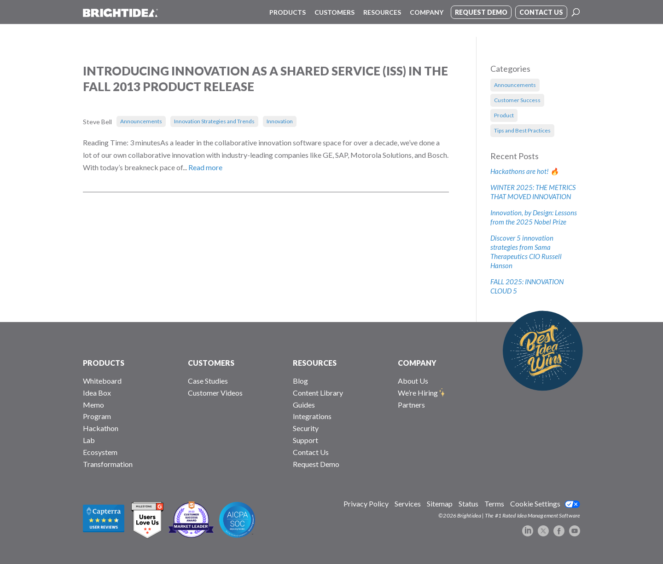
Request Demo (316, 464)
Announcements (141, 121)
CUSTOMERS (211, 362)
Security (306, 428)
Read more (205, 167)
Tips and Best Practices (522, 130)
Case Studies (208, 380)
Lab (89, 440)
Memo (93, 404)
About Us (413, 380)
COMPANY (417, 362)
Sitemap (440, 503)
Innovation (280, 121)
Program (97, 416)
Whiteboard (102, 380)
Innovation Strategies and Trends (214, 121)
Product (504, 115)
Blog (300, 380)
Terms (494, 503)
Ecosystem (100, 452)
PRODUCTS (103, 362)
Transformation (108, 464)
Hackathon (100, 428)
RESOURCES (315, 362)
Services (408, 503)
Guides (304, 404)
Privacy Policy (366, 503)
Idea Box (97, 392)
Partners (411, 404)
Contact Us (311, 452)
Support (305, 440)
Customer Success (517, 100)
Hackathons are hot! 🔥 (524, 171)
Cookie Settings (535, 503)
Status (468, 503)
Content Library (318, 392)
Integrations (312, 416)
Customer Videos (215, 392)
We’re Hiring (418, 392)
